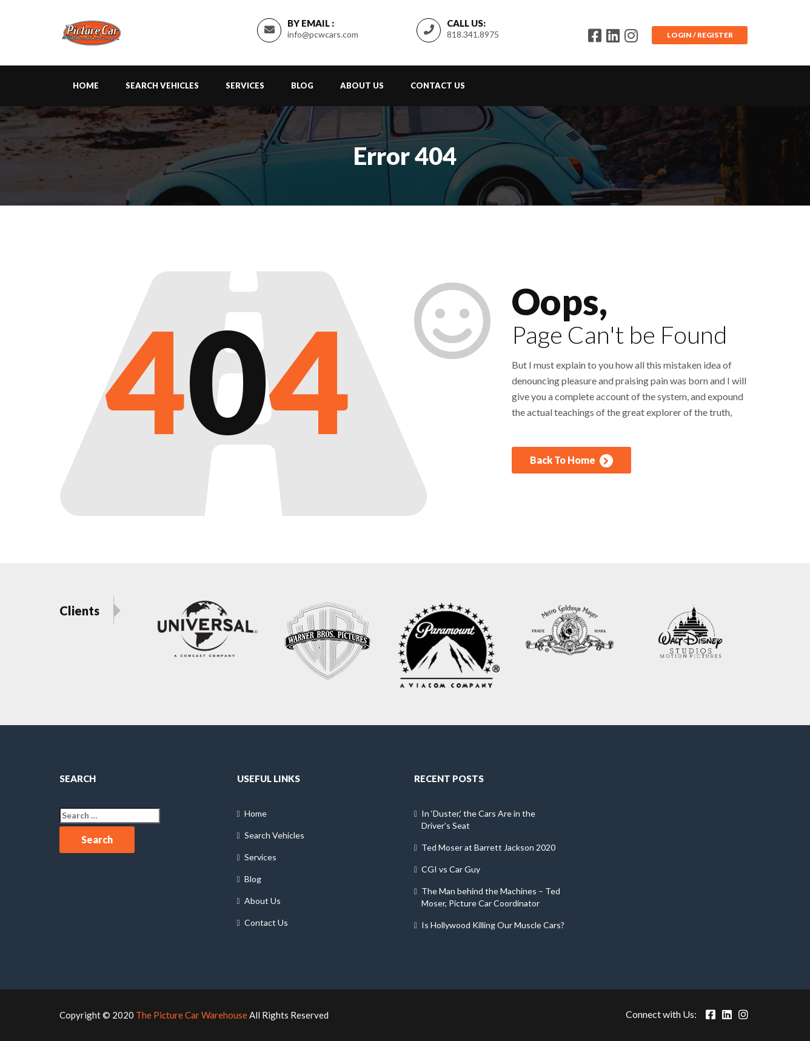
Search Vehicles (162, 85)
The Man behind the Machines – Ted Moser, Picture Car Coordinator (490, 897)
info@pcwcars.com (322, 34)
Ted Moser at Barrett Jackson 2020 (488, 848)
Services (245, 85)
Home (86, 85)
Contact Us (437, 85)
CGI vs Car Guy (450, 870)
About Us (362, 85)
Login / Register (699, 34)
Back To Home (571, 461)
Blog (302, 85)
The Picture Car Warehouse (191, 1015)
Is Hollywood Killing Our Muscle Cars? (492, 925)
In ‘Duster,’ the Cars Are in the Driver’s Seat (478, 820)
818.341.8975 (472, 34)
